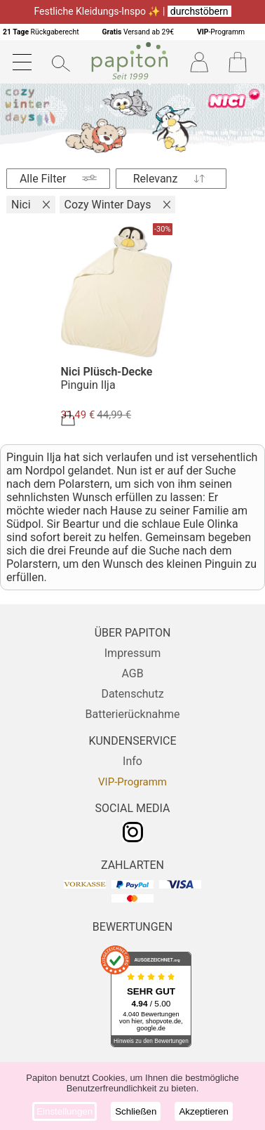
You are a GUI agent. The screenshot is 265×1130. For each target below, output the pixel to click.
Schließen (135, 1111)
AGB (132, 673)
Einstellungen (64, 1111)
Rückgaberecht (41, 31)
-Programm (221, 31)
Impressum (132, 653)
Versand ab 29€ (138, 31)
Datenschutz (132, 693)
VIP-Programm (132, 782)
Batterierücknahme (132, 714)
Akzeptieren (203, 1111)
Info (132, 761)
